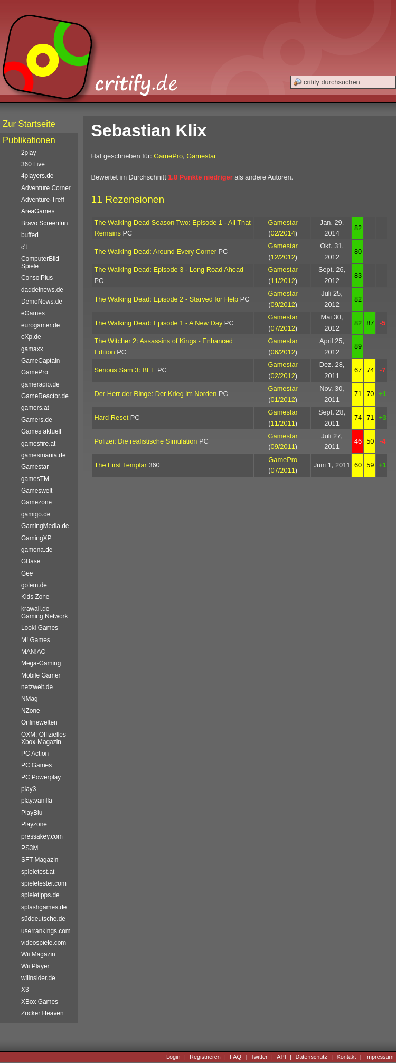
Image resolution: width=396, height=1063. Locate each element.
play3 (28, 789)
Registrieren (205, 1057)
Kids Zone (35, 596)
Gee (27, 573)
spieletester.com (44, 883)
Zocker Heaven (42, 1013)
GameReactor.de (45, 396)
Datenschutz (311, 1057)
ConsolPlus (37, 277)
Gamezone (36, 502)
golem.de (34, 585)
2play (28, 152)
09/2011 (283, 446)
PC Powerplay (41, 777)
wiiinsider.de (38, 978)
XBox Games (39, 1001)
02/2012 (283, 376)
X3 (25, 989)
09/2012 (283, 304)
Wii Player (35, 966)
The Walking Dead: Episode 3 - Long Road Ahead (169, 270)
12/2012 (283, 257)
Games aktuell (41, 431)
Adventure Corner (46, 188)
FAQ (235, 1057)
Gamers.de (36, 420)
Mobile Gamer (41, 675)
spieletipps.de (40, 895)
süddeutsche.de (43, 919)
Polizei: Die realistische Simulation (146, 441)
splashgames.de (44, 907)
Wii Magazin (38, 954)
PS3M (29, 848)
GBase (30, 561)
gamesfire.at (38, 443)
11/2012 (283, 281)
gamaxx (32, 349)
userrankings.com (46, 931)
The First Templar (121, 465)
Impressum (379, 1057)
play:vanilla (36, 800)
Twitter (259, 1057)
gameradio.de (40, 384)
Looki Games (39, 628)
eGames (33, 313)
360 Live (33, 164)
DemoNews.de (41, 301)
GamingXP (36, 538)
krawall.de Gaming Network (44, 612)
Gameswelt (36, 490)
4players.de (37, 176)
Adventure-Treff (42, 199)
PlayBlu (31, 812)
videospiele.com (43, 942)
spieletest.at (37, 872)
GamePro (168, 156)
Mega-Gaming (41, 663)
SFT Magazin (39, 859)
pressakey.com (42, 836)
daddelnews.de (42, 290)
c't (24, 247)
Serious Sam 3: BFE (125, 370)
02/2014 (283, 233)
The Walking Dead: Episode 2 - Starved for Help (167, 299)
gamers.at (35, 407)
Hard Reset (112, 417)
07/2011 (283, 470)
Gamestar (201, 156)
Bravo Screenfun (44, 223)
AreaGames (37, 211)
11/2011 (283, 423)
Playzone (34, 824)
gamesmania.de (43, 455)
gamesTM (35, 479)
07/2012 (283, 328)
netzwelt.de (37, 687)
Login (173, 1057)
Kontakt (346, 1057)
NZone (30, 710)
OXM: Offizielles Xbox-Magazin (43, 738)
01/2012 (283, 399)
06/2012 (283, 352)
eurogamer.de (40, 325)
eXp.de (31, 337)
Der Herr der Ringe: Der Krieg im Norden (156, 394)
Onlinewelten (39, 722)
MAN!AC (33, 651)
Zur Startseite (29, 124)
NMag (29, 698)
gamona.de (36, 549)
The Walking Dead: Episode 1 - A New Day (159, 323)
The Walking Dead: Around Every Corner (155, 252)
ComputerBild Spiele (40, 262)
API (281, 1057)
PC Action (35, 753)
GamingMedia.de (45, 526)
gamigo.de (35, 514)
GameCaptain (40, 360)
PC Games (36, 765)
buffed (30, 235)
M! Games (35, 640)
